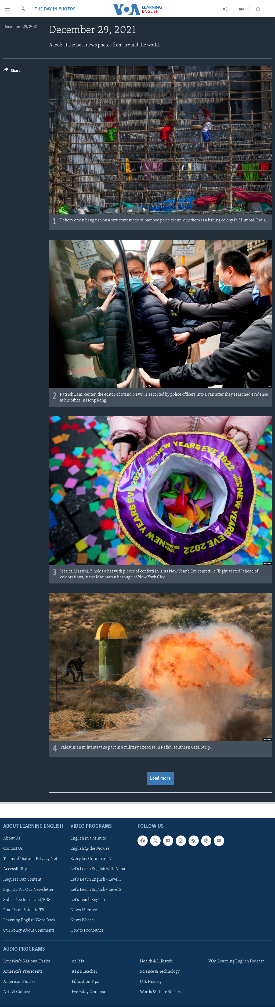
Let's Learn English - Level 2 (95, 890)
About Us (11, 839)
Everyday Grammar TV (91, 859)
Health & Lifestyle (156, 961)
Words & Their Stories (160, 992)
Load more (160, 778)
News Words (82, 920)
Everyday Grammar (89, 992)
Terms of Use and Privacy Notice (33, 859)
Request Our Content (22, 879)
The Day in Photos (55, 9)
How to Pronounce (87, 930)
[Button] (11, 71)
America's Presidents (22, 971)
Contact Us (13, 849)
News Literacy (83, 910)
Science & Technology (160, 971)
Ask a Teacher (84, 971)
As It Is (78, 961)
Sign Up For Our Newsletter (28, 890)
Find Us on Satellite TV (24, 910)
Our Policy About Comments (29, 930)
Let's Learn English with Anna (97, 869)
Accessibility (15, 869)
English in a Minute (88, 839)
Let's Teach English (87, 900)
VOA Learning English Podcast (236, 961)
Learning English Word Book (29, 920)
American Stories (19, 982)
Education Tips (85, 982)
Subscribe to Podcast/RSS (26, 900)
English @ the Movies (90, 849)
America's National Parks (26, 961)
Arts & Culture (16, 992)
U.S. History (151, 982)
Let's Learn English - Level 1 (95, 879)
